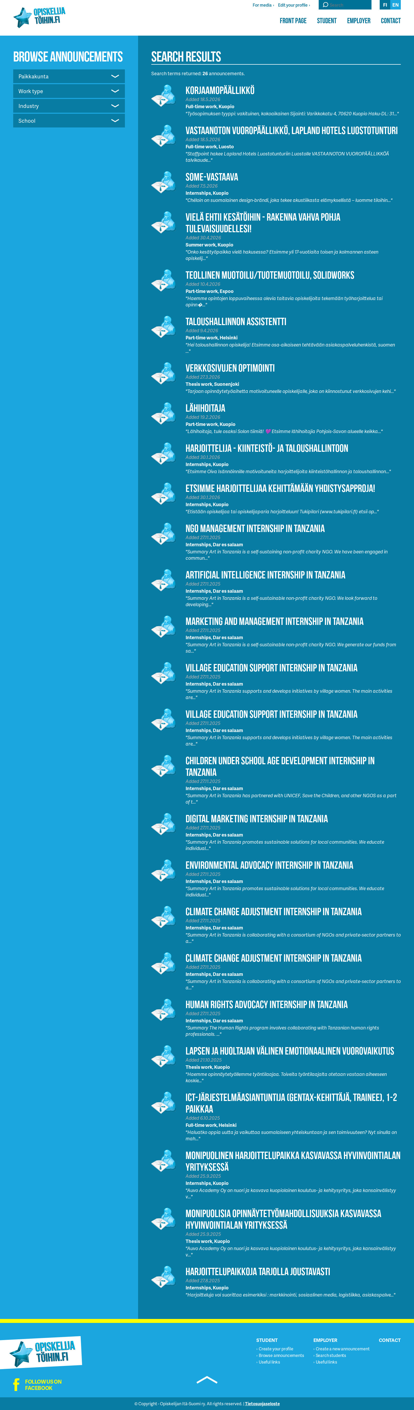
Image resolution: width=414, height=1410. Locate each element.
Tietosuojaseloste (262, 1403)
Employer (358, 21)
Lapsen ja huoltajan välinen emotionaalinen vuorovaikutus (290, 1050)
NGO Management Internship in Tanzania (255, 528)
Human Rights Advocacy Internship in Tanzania (267, 1004)
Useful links (269, 1362)
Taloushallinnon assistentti (236, 321)
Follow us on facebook (43, 1384)
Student (327, 21)
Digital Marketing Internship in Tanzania (257, 818)
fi (385, 4)
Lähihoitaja (205, 408)
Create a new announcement (343, 1349)
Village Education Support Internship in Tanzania (271, 667)
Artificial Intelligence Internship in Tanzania (265, 574)
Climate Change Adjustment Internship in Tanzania (274, 911)
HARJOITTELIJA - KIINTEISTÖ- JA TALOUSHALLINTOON (267, 448)
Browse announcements (281, 1355)
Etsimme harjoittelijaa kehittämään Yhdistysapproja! (280, 488)
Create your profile (276, 1349)
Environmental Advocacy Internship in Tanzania (269, 865)
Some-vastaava (212, 176)
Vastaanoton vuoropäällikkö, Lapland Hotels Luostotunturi (292, 130)
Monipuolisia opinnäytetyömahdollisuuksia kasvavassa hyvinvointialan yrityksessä (283, 1219)
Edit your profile (293, 5)
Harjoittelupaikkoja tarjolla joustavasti (258, 1271)
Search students (331, 1355)
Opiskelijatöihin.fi (39, 17)
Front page (293, 21)
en (395, 4)
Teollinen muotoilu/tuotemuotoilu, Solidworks (270, 275)
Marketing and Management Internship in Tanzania (275, 621)
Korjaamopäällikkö (220, 90)
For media (262, 5)
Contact (391, 21)
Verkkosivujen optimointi (230, 367)
